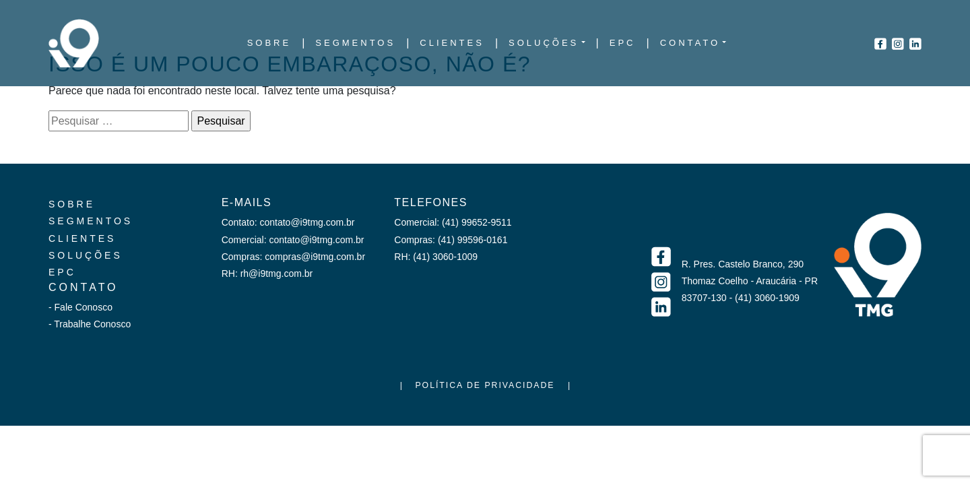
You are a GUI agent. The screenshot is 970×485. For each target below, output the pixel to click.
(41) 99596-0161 (473, 239)
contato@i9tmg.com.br (306, 222)
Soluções (85, 255)
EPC (62, 272)
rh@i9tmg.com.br (276, 273)
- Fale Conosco (80, 307)
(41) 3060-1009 (445, 256)
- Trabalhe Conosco (89, 324)
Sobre (71, 204)
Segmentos (90, 221)
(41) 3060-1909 (767, 297)
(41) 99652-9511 (477, 222)
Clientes (82, 238)
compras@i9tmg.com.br (315, 256)
